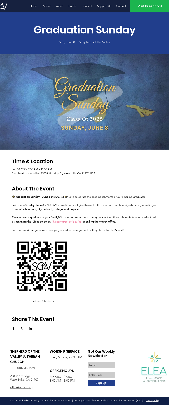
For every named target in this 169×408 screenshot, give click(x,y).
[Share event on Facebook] (13, 328)
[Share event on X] (22, 328)
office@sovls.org (21, 387)
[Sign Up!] (101, 383)
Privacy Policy (152, 400)
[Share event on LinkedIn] (30, 328)
